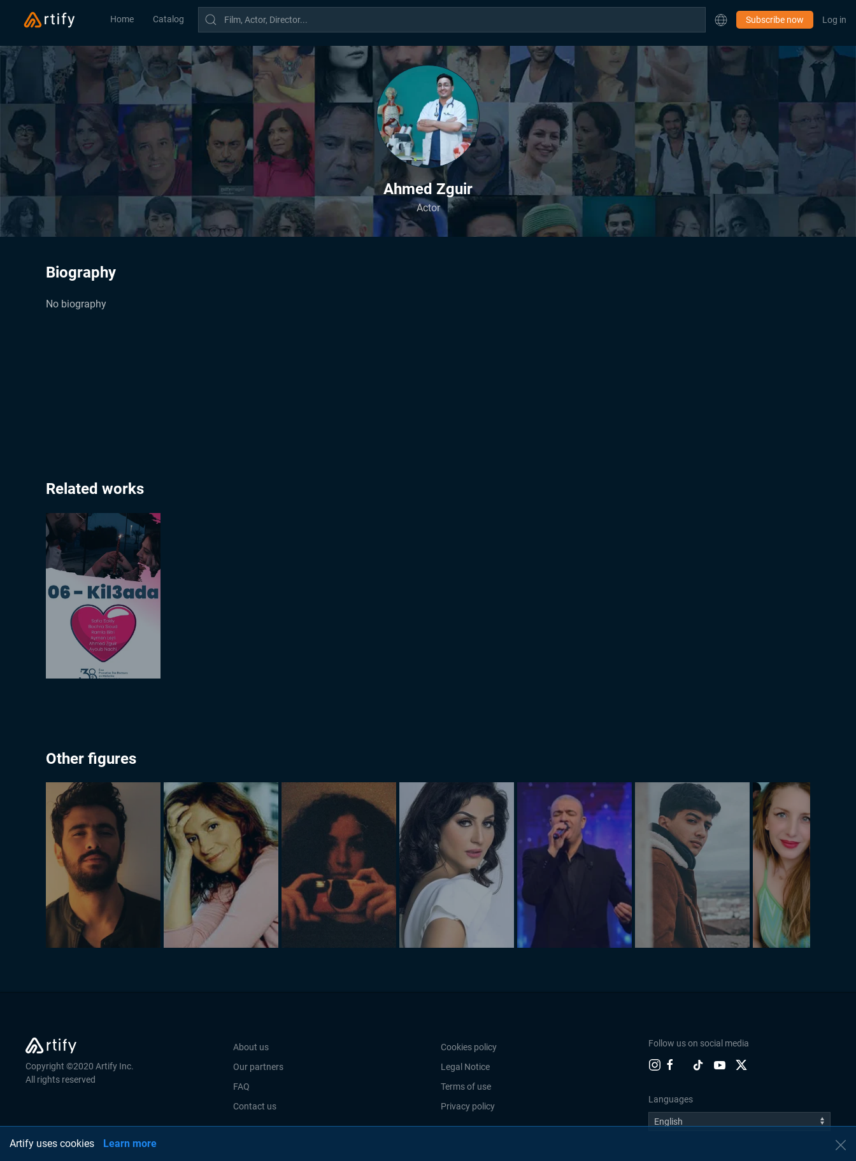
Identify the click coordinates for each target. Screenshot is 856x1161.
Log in (834, 20)
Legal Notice (465, 1067)
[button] (721, 19)
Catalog (168, 19)
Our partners (258, 1067)
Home (122, 19)
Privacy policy (468, 1106)
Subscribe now (775, 20)
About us (251, 1047)
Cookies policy (469, 1047)
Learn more (130, 1143)
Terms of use (466, 1086)
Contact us (254, 1106)
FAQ (241, 1086)
